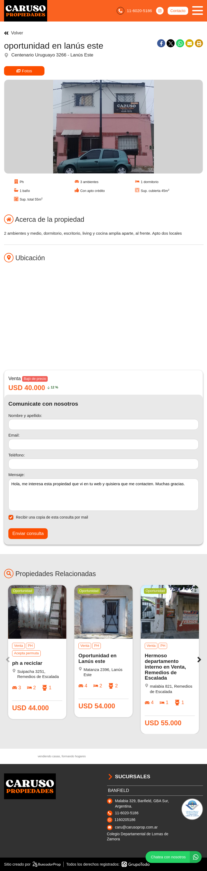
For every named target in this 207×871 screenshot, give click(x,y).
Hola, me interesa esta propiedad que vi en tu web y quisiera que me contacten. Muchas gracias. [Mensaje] (103, 495)
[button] (199, 659)
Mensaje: (16, 474)
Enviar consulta (28, 533)
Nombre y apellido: (25, 415)
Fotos (24, 71)
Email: (14, 435)
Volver (13, 33)
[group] (103, 126)
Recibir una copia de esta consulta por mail (48, 517)
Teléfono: (16, 455)
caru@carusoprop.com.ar (136, 827)
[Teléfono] (103, 464)
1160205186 (125, 820)
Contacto (177, 11)
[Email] (103, 444)
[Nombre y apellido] (103, 424)
